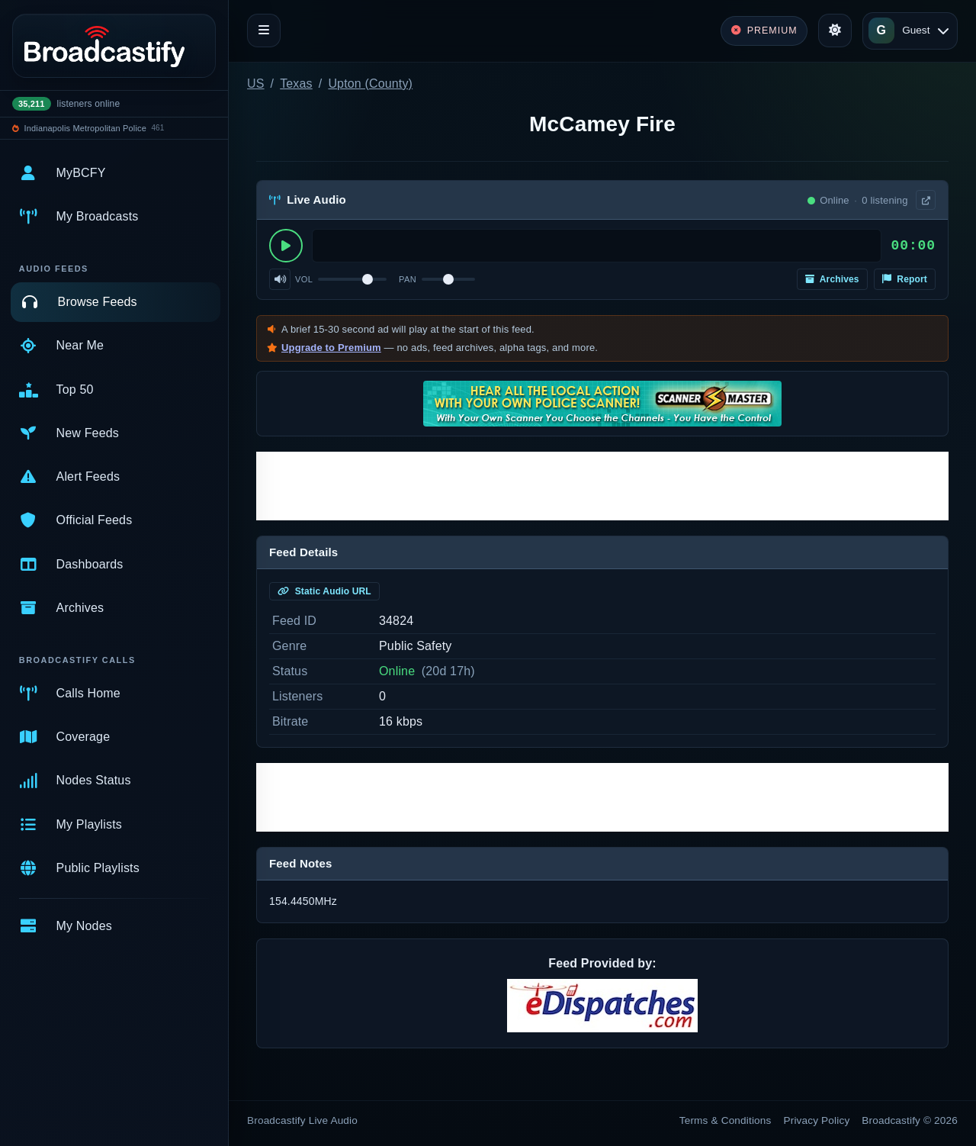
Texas (296, 83)
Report (904, 279)
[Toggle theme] (835, 30)
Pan (407, 279)
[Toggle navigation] (264, 30)
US (256, 83)
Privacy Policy (817, 1120)
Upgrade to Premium (331, 347)
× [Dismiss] (924, 226)
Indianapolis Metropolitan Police (85, 128)
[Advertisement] (602, 486)
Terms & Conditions (725, 1120)
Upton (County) (370, 83)
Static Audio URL (324, 591)
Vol (304, 279)
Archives (832, 279)
